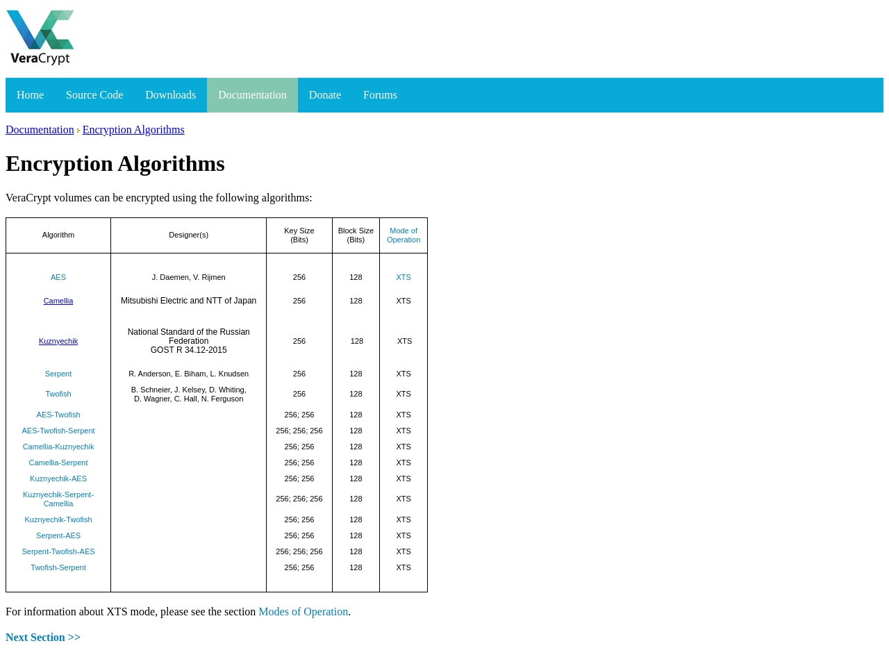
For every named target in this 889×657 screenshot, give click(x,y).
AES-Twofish (59, 414)
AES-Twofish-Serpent (58, 430)
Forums (380, 95)
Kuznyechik (58, 341)
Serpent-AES (58, 535)
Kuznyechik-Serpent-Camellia (58, 499)
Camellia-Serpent (58, 462)
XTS (403, 277)
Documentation (252, 95)
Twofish (58, 394)
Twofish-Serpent (58, 567)
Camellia (59, 301)
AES (58, 277)
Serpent (58, 373)
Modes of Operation (303, 611)
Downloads (170, 95)
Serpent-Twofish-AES (58, 551)
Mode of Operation (403, 235)
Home (30, 95)
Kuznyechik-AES (58, 478)
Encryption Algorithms (134, 129)
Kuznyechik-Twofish (58, 519)
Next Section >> (43, 637)
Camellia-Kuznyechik (58, 446)
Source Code (94, 95)
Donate (325, 95)
